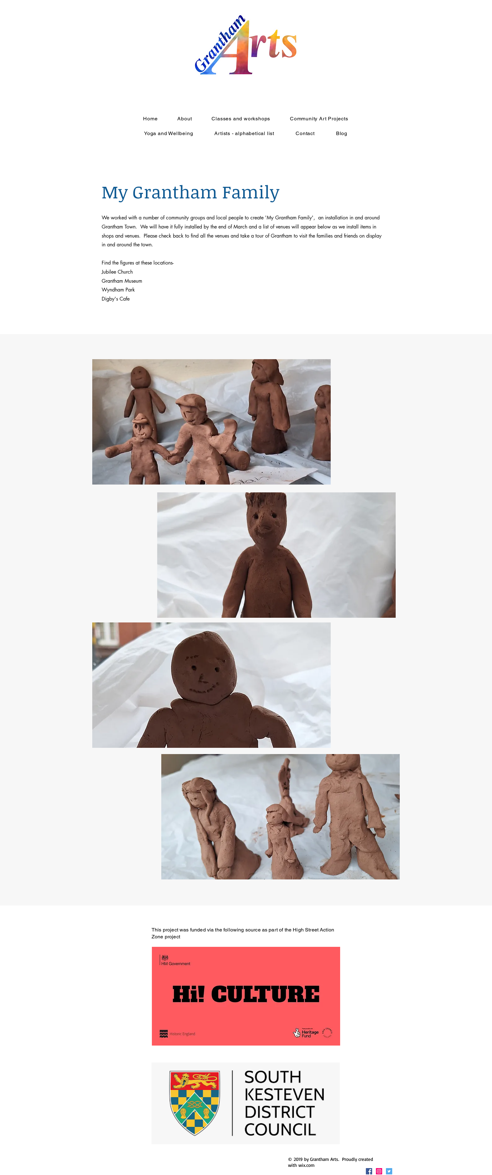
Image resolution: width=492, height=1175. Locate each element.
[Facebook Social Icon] (369, 1171)
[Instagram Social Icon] (379, 1171)
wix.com (306, 1165)
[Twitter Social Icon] (389, 1171)
